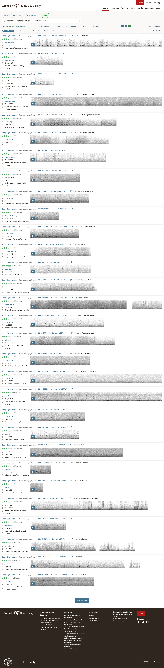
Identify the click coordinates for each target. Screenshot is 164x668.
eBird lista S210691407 (59, 209)
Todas (45, 15)
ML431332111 (43, 480)
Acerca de (150, 8)
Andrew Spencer (10, 251)
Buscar (105, 8)
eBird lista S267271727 (59, 389)
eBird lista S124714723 (58, 519)
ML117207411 (42, 445)
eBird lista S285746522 (59, 574)
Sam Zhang (8, 469)
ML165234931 (43, 280)
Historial (91, 615)
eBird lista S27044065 (58, 244)
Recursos (114, 8)
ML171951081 (43, 409)
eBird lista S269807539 (59, 227)
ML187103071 (43, 371)
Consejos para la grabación (73, 620)
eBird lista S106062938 (58, 480)
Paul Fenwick (9, 581)
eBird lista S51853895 (58, 191)
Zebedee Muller (10, 157)
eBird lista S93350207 (58, 53)
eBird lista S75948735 (58, 115)
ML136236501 (43, 191)
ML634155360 (43, 333)
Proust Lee (8, 269)
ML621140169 (43, 94)
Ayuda (159, 8)
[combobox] (41, 21)
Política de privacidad (120, 618)
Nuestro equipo (94, 618)
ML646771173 (43, 262)
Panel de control (128, 8)
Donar (140, 3)
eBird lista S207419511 (58, 427)
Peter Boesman (10, 42)
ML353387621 (43, 132)
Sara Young (8, 287)
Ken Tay (7, 487)
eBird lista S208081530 (59, 171)
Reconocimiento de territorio (122, 612)
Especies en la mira (70, 629)
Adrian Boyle (9, 340)
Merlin (140, 8)
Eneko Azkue (9, 525)
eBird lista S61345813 (57, 371)
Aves (6, 15)
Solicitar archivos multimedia (74, 626)
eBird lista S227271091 (58, 333)
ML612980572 (43, 35)
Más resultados (82, 600)
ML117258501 (43, 244)
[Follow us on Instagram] (147, 622)
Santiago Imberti (10, 101)
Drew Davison (9, 60)
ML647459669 (43, 557)
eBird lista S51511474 (57, 498)
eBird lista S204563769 (59, 297)
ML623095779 (43, 463)
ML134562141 (43, 498)
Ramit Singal (9, 122)
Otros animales (32, 15)
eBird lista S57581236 (58, 280)
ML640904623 (43, 227)
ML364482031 (43, 53)
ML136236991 (43, 353)
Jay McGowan (9, 304)
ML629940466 (43, 209)
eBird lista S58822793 (57, 409)
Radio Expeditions (46, 623)
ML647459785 (43, 539)
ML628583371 (43, 171)
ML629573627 (43, 297)
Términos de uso (118, 621)
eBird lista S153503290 (59, 35)
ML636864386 (43, 315)
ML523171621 (43, 519)
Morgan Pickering (11, 216)
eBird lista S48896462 (57, 445)
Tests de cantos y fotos (71, 631)
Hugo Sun (8, 434)
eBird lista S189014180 (58, 463)
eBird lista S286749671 (58, 262)
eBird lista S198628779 (59, 74)
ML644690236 (43, 389)
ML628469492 (43, 427)
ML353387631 (43, 115)
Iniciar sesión (151, 3)
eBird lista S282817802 (59, 539)
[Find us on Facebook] (138, 622)
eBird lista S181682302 (58, 94)
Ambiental (17, 15)
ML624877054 (43, 74)
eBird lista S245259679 (59, 315)
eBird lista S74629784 (58, 150)
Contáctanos (93, 620)
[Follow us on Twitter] (143, 622)
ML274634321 (43, 150)
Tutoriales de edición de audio (74, 634)
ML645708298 (43, 574)
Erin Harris (8, 396)
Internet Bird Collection (48, 625)
